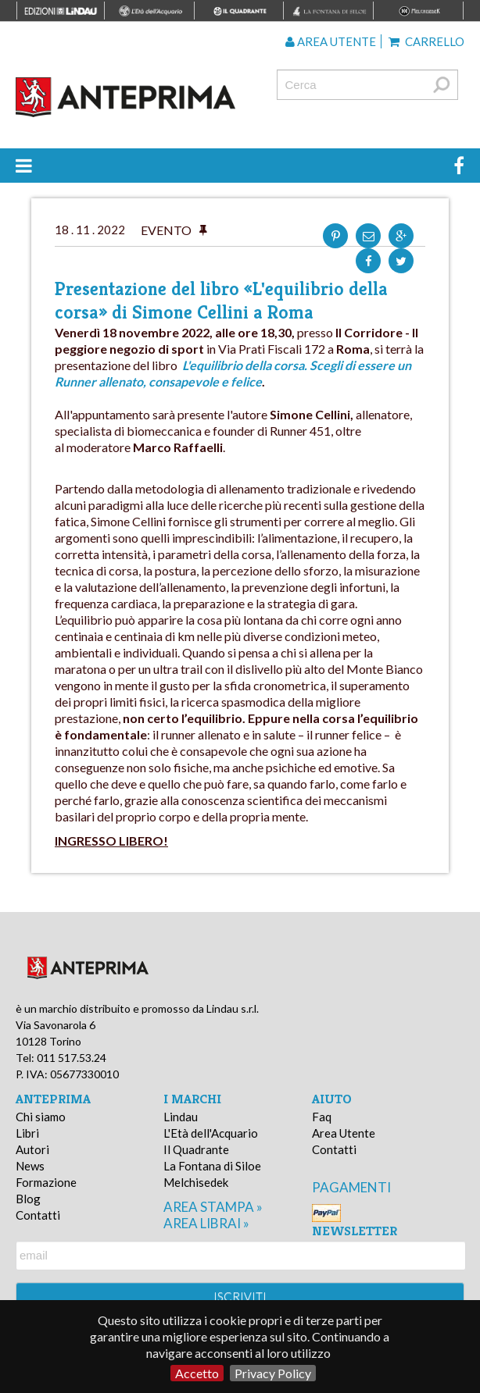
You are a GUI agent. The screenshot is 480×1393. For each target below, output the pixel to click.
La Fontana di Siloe (212, 1166)
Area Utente (343, 1133)
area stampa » (213, 1207)
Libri (27, 1133)
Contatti (38, 1215)
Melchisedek (195, 1182)
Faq (321, 1117)
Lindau (180, 1117)
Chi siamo (41, 1117)
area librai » (206, 1223)
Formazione (46, 1182)
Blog (28, 1199)
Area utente (330, 41)
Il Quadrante (196, 1149)
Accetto (197, 1373)
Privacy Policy (273, 1373)
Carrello (426, 41)
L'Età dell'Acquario (210, 1133)
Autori (32, 1149)
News (30, 1166)
